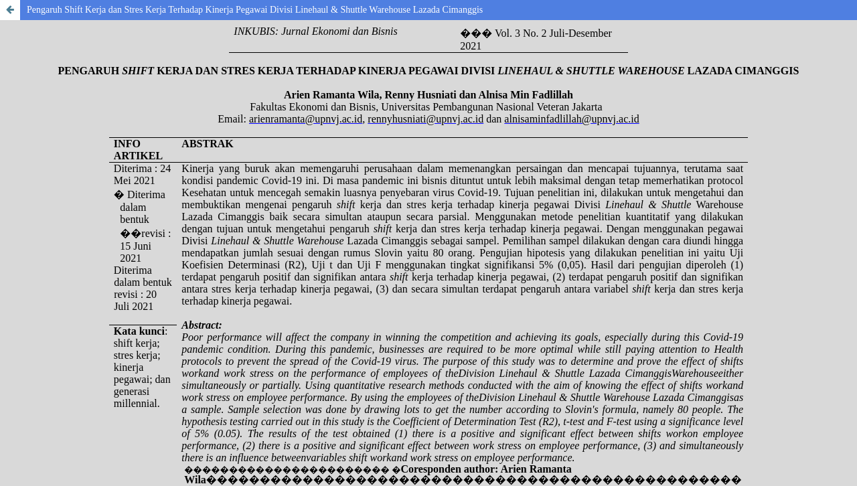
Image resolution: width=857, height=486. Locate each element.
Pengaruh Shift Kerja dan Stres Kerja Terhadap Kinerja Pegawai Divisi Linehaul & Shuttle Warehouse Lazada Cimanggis (255, 10)
